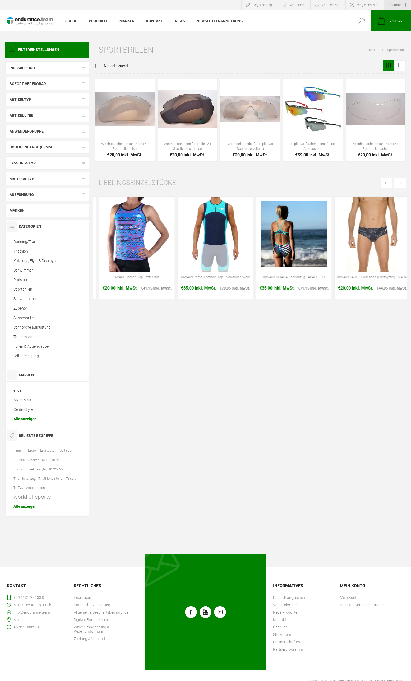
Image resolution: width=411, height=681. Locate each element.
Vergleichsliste (367, 5)
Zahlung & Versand (89, 639)
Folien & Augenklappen (32, 346)
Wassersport (35, 488)
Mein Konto (349, 597)
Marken (17, 210)
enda (17, 390)
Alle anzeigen (24, 419)
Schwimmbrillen (26, 299)
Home (371, 50)
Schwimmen (23, 270)
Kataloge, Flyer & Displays (34, 261)
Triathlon (20, 251)
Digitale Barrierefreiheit (92, 620)
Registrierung (262, 5)
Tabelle (388, 65)
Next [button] (400, 183)
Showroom (282, 634)
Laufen (33, 451)
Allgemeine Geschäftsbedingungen (102, 612)
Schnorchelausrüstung (32, 327)
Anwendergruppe (27, 131)
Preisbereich (22, 68)
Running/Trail (24, 242)
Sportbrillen (22, 289)
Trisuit (71, 479)
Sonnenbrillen (24, 318)
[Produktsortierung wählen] (119, 65)
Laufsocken (48, 451)
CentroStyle (23, 409)
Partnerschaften (286, 642)
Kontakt (279, 620)
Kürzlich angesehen (289, 597)
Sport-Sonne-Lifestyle (29, 469)
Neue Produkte (285, 612)
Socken (33, 460)
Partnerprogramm (288, 649)
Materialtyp (22, 179)
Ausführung (22, 195)
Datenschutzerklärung (92, 605)
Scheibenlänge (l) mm (31, 147)
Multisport (66, 451)
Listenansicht (400, 65)
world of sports (32, 497)
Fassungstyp (23, 163)
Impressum (83, 597)
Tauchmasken (24, 337)
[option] (132, 249)
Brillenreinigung (26, 356)
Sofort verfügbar (28, 84)
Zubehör (20, 308)
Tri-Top (18, 487)
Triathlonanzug (24, 479)
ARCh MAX (22, 400)
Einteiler (19, 451)
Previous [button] (386, 183)
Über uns (280, 627)
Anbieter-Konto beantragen (362, 605)
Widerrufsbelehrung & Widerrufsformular (91, 629)
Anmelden (297, 5)
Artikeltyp (20, 99)
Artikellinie (21, 115)
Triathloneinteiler (50, 479)
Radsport (21, 280)
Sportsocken (51, 460)
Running (19, 460)
